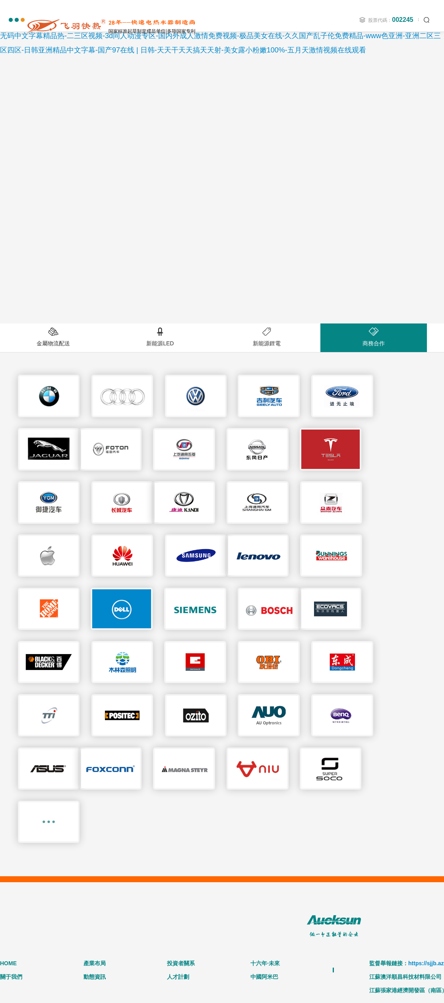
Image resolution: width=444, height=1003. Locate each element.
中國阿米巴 (264, 855)
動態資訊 (94, 855)
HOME (8, 842)
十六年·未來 (265, 842)
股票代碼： (390, 19)
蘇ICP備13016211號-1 (309, 941)
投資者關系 (181, 842)
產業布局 (94, 842)
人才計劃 (178, 855)
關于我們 (11, 855)
